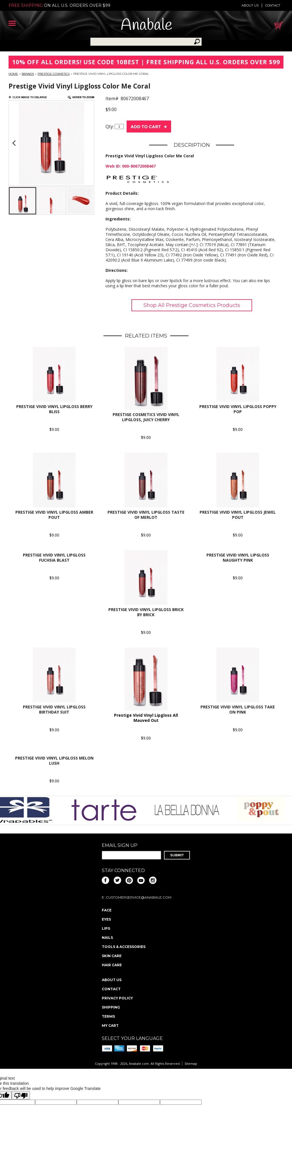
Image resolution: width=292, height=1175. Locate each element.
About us (250, 5)
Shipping (111, 1007)
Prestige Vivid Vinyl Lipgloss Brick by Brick (146, 612)
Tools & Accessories (123, 947)
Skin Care (111, 956)
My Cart (110, 1025)
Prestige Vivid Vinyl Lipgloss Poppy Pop (237, 409)
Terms (108, 1016)
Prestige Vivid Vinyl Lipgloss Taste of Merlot (146, 514)
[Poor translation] (21, 1095)
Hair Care (112, 965)
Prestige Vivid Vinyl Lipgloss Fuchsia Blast (54, 557)
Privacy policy (117, 998)
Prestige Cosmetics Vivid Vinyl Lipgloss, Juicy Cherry (146, 417)
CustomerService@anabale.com (138, 897)
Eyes (106, 919)
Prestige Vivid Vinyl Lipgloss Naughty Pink (237, 557)
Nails (107, 937)
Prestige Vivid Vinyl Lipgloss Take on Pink (237, 709)
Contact (272, 5)
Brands (28, 74)
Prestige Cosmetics (54, 74)
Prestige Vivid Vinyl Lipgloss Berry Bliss (54, 409)
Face (106, 910)
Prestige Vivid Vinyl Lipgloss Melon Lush (54, 760)
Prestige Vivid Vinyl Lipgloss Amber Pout (54, 514)
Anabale (146, 26)
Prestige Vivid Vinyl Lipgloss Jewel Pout (238, 514)
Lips (106, 928)
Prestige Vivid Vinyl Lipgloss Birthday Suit (54, 709)
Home (13, 74)
